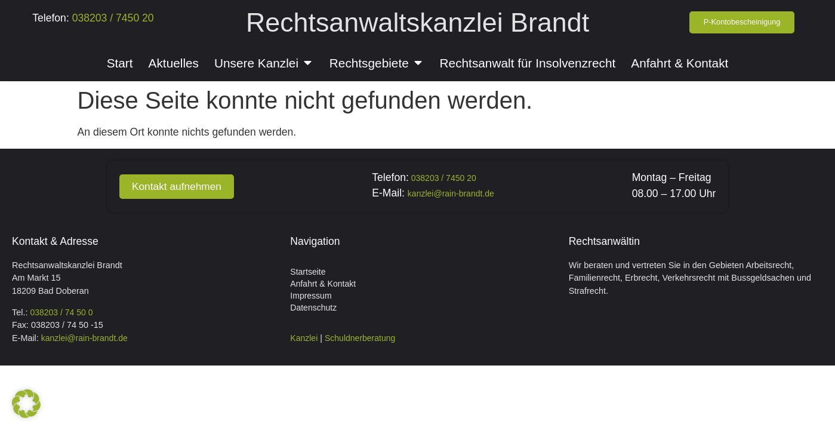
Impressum (310, 295)
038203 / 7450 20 (111, 18)
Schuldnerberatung (360, 338)
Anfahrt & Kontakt (323, 283)
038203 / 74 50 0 (61, 312)
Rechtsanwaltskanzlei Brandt (417, 22)
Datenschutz (313, 307)
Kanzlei (304, 338)
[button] (26, 403)
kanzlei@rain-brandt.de (453, 193)
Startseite (307, 272)
